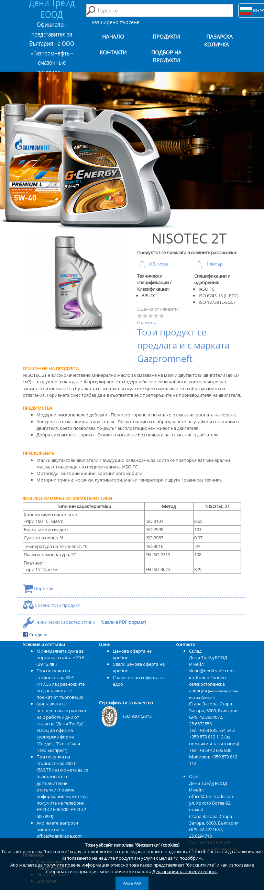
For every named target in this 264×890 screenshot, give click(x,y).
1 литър (208, 264)
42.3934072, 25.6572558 (206, 720)
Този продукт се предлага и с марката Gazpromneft (183, 345)
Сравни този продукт (51, 605)
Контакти (113, 52)
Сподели (35, 634)
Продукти (166, 36)
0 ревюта (146, 322)
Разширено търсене (115, 22)
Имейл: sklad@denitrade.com (211, 667)
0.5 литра (152, 264)
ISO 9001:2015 (125, 716)
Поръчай (38, 588)
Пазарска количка (218, 40)
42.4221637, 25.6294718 (206, 832)
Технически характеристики (59, 622)
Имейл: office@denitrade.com (211, 793)
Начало (113, 36)
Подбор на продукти (166, 56)
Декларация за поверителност (184, 871)
